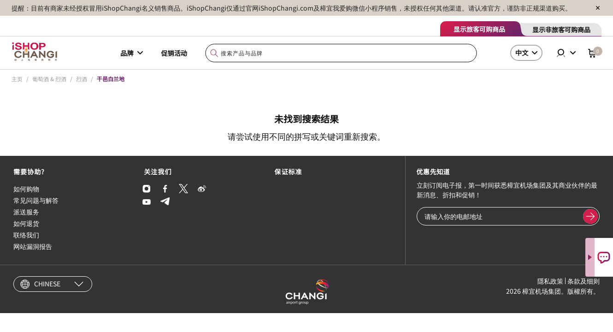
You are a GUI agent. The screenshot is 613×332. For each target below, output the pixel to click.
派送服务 (26, 211)
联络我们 (26, 234)
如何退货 (26, 223)
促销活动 (174, 53)
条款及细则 (583, 280)
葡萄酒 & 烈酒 (49, 79)
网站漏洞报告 (32, 246)
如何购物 (26, 188)
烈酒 (81, 79)
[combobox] (341, 53)
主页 (17, 79)
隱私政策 (550, 280)
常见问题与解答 (36, 200)
